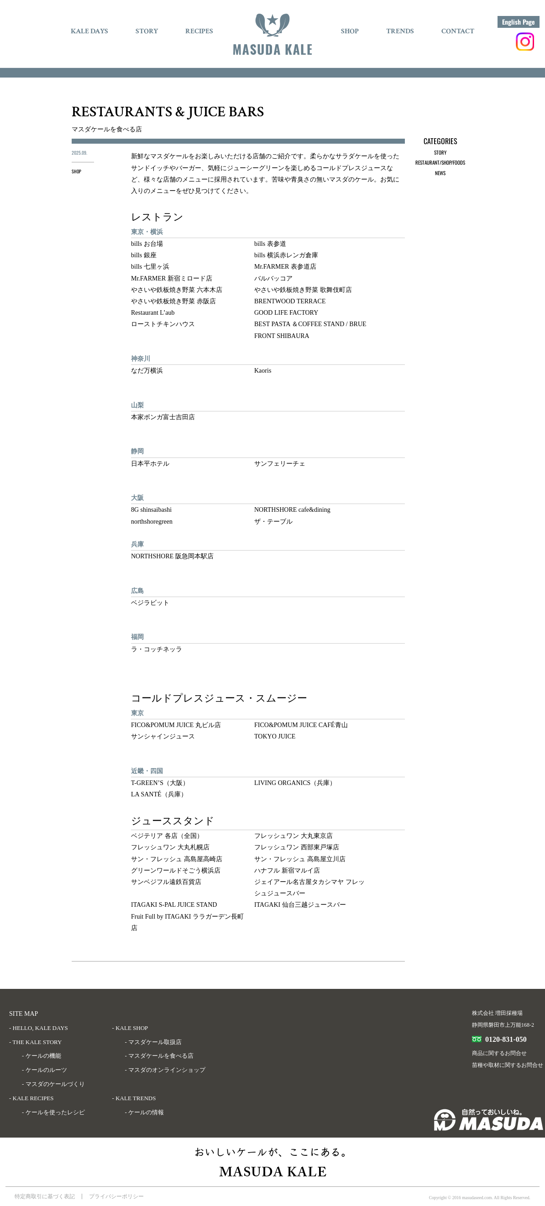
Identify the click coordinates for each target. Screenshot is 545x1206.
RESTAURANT (427, 162)
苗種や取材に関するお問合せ (507, 1065)
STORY (147, 31)
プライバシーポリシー (116, 1196)
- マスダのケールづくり (53, 1084)
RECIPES (199, 31)
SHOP (350, 31)
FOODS (459, 162)
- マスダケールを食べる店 (159, 1055)
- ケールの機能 (41, 1055)
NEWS (440, 173)
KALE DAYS (89, 31)
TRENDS (400, 31)
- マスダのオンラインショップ (165, 1069)
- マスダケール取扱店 (153, 1042)
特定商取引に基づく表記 (45, 1196)
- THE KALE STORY (35, 1042)
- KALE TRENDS (134, 1098)
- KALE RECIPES (31, 1098)
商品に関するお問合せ (499, 1053)
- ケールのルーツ (44, 1069)
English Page (518, 21)
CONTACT (457, 31)
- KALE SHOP (130, 1027)
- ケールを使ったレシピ (53, 1112)
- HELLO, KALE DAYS (38, 1027)
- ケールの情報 (144, 1112)
